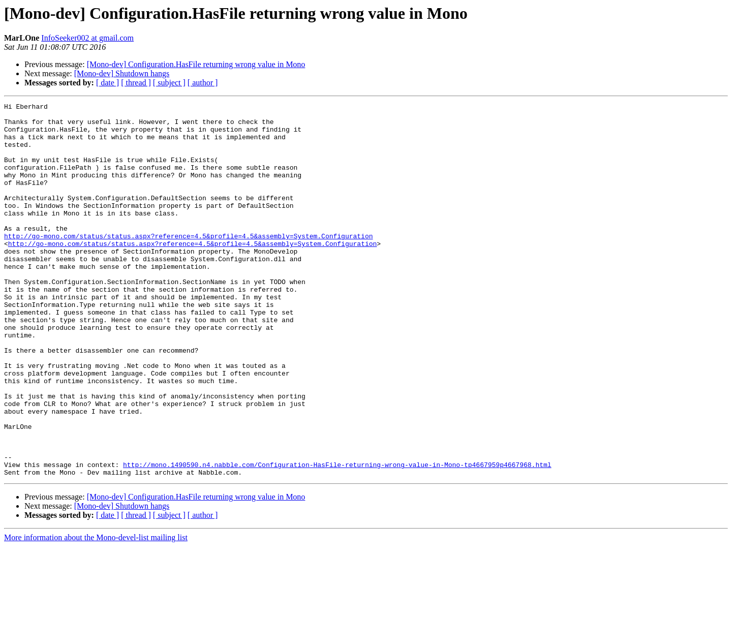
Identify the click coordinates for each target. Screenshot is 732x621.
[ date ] (107, 82)
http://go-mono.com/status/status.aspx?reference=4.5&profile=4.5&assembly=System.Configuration (188, 263)
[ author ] (203, 82)
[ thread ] (136, 82)
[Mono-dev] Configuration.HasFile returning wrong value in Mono (196, 64)
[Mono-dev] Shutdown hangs (122, 73)
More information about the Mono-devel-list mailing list (96, 612)
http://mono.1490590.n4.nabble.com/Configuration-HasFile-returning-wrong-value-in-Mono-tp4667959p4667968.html (337, 537)
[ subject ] (169, 82)
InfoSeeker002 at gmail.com (87, 38)
